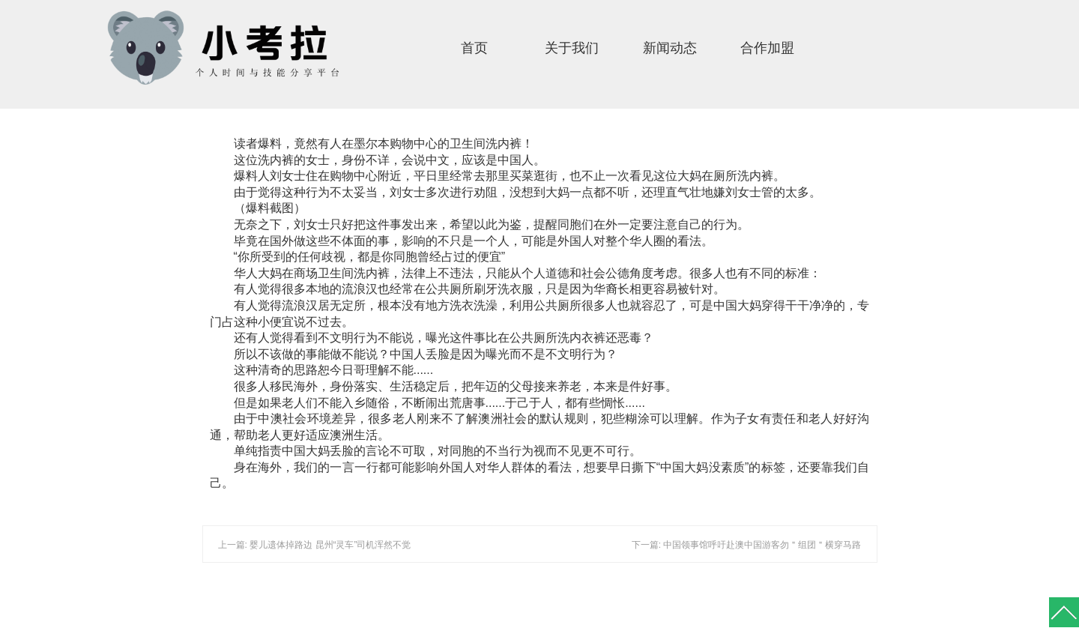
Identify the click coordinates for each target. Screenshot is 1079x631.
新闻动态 (670, 47)
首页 (474, 47)
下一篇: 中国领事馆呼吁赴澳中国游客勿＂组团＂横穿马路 (747, 545)
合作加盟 (767, 47)
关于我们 (572, 47)
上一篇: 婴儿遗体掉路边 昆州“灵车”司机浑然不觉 (314, 545)
